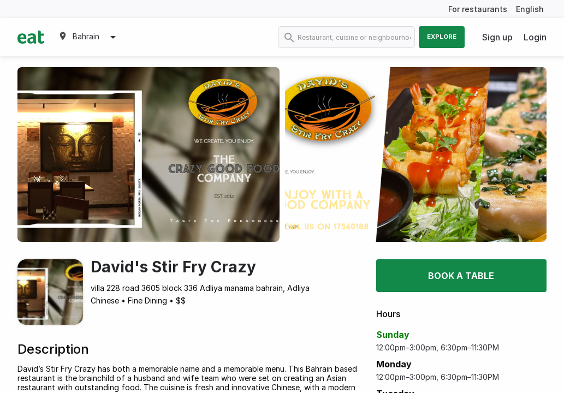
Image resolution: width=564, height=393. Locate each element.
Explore (441, 36)
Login (535, 37)
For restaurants (477, 9)
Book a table (461, 275)
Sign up (497, 37)
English (530, 9)
